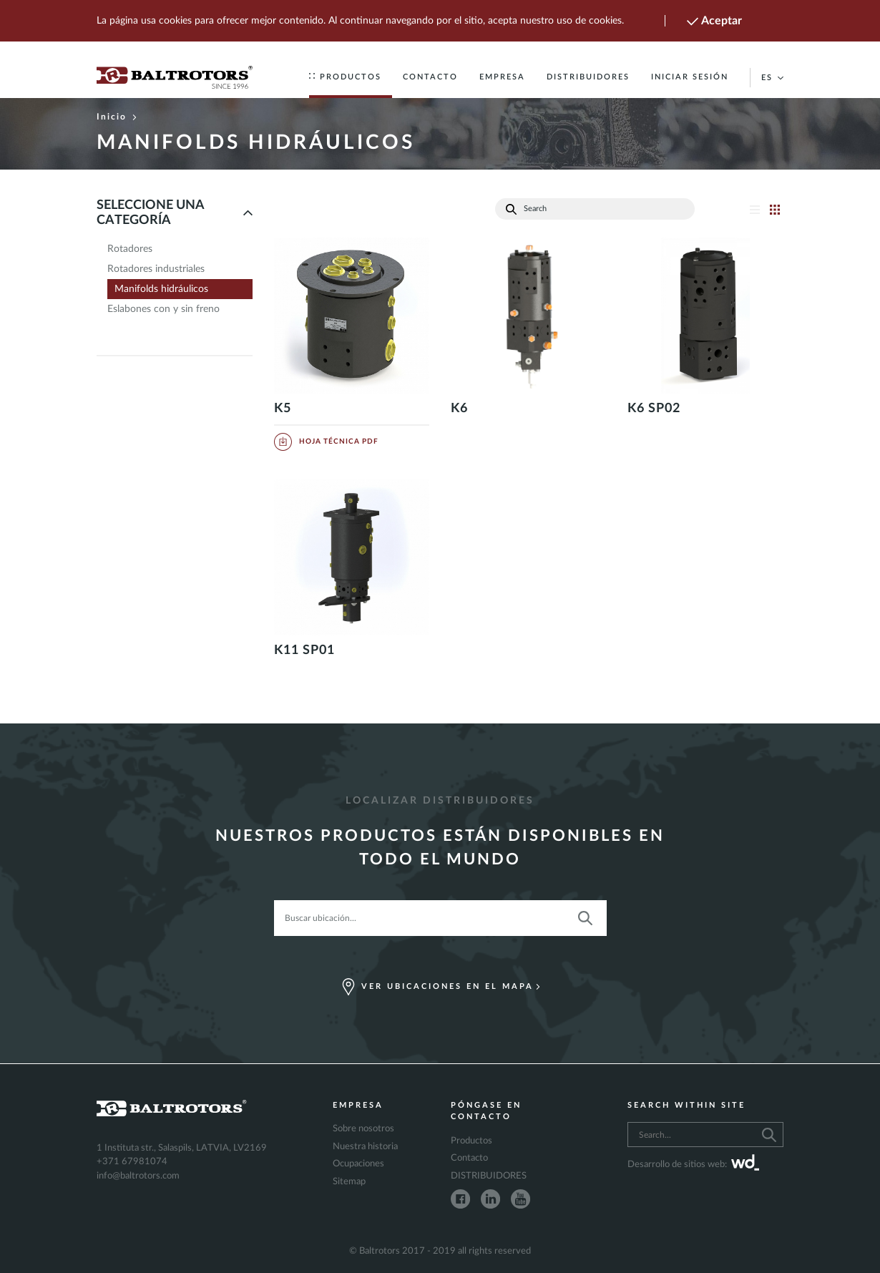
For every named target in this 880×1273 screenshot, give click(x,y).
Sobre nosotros (363, 1128)
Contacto (430, 77)
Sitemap (349, 1181)
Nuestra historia (365, 1146)
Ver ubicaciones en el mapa (440, 987)
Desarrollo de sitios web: (693, 1165)
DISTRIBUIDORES (588, 77)
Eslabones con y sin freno (163, 309)
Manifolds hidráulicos (161, 289)
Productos (345, 77)
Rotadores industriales (156, 269)
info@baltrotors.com (138, 1176)
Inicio (117, 116)
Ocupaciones (358, 1164)
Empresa (502, 77)
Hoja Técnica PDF (326, 441)
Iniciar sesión (689, 77)
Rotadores (129, 249)
